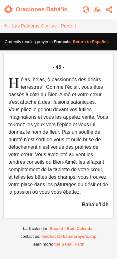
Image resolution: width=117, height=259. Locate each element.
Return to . (91, 41)
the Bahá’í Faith (69, 244)
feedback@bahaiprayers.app (68, 236)
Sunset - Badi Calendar (72, 228)
